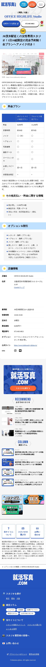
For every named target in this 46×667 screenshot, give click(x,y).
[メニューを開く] (41, 4)
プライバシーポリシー (17, 654)
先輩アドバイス (32, 610)
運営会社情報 (34, 654)
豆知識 (20, 610)
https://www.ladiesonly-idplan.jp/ (25, 345)
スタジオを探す (11, 593)
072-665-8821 (19, 331)
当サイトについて (12, 620)
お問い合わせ (10, 643)
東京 (7, 598)
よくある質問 (11, 629)
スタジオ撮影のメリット (16, 625)
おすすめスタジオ (27, 613)
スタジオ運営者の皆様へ (15, 635)
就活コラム (9, 605)
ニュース (11, 610)
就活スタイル (12, 613)
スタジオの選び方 (34, 625)
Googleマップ (19, 287)
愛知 (13, 598)
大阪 (18, 598)
